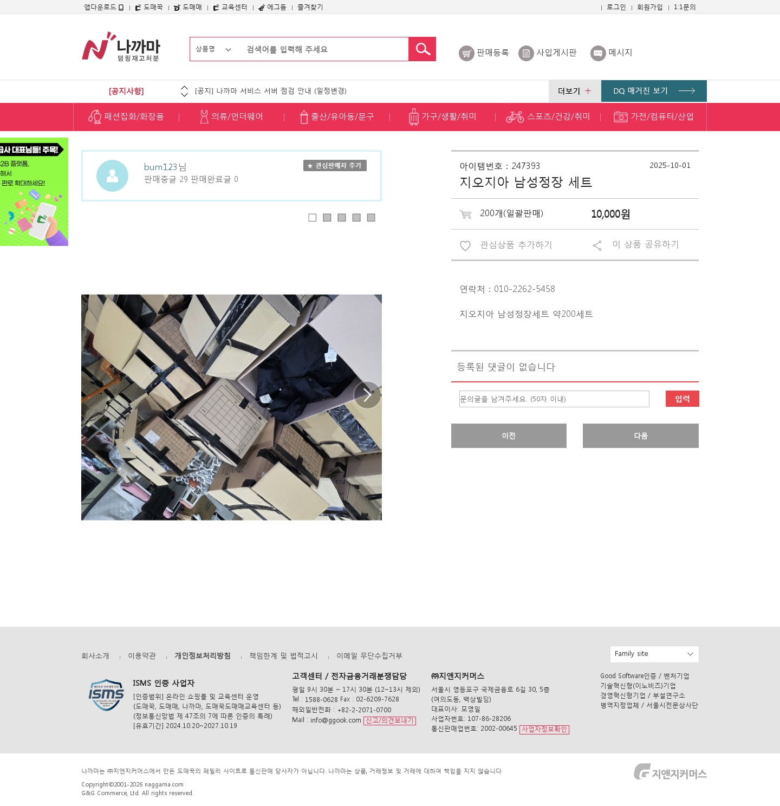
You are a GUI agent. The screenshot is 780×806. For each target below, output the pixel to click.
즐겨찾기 (310, 7)
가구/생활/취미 (443, 117)
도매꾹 (149, 7)
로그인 (616, 7)
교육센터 (230, 7)
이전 (509, 435)
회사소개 (95, 655)
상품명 (205, 48)
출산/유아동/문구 (337, 117)
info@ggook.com (335, 720)
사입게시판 (556, 52)
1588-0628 (321, 700)
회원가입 (650, 7)
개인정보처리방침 (202, 655)
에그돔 (272, 7)
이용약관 (142, 655)
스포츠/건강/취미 (548, 117)
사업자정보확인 (544, 729)
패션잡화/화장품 (126, 117)
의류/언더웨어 (231, 117)
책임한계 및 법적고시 (283, 655)
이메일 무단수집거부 (369, 655)
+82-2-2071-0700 (364, 710)
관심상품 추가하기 (516, 244)
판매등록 (493, 52)
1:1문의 (685, 7)
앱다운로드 (104, 7)
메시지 (620, 52)
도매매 (188, 7)
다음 (641, 435)
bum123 (161, 166)
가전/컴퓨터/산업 (654, 117)
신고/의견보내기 (390, 720)
